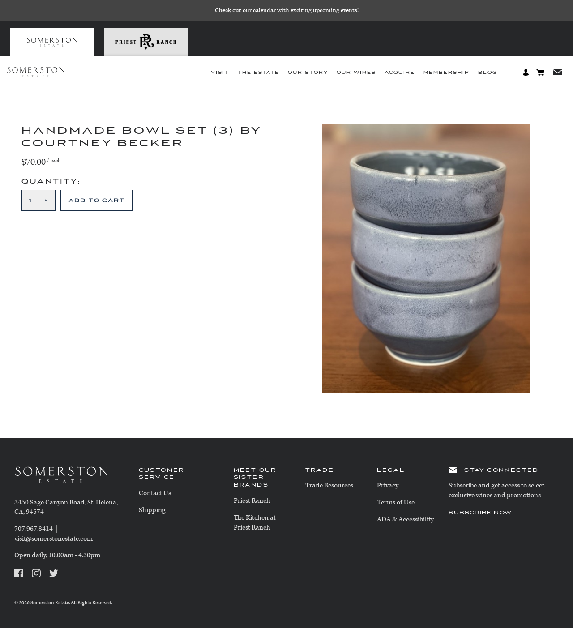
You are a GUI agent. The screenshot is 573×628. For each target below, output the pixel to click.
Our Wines (356, 72)
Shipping (152, 510)
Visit (220, 72)
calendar (264, 10)
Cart (540, 72)
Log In (526, 72)
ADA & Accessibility (405, 519)
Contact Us (155, 493)
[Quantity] (38, 200)
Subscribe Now (480, 512)
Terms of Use (396, 502)
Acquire (400, 72)
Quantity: (51, 181)
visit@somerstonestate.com (53, 538)
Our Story (308, 72)
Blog (487, 72)
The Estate (258, 72)
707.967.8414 (33, 529)
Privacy (387, 485)
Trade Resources (329, 485)
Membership (446, 72)
